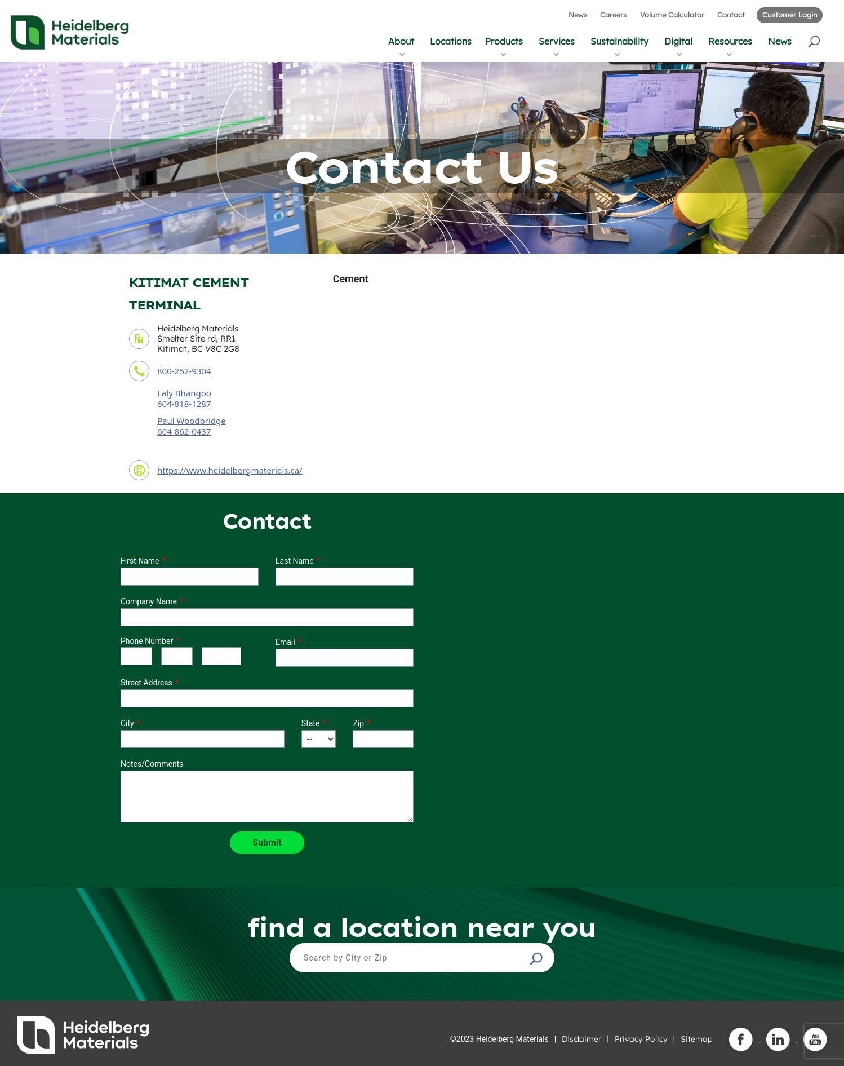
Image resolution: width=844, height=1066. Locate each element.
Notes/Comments (152, 763)
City (127, 723)
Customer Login (789, 14)
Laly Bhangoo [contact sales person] (184, 393)
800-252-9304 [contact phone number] (184, 371)
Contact (731, 14)
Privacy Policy (641, 1039)
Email (285, 642)
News (577, 14)
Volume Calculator (672, 14)
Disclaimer (581, 1039)
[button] (815, 41)
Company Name (149, 601)
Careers (613, 14)
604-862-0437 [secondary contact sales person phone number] (184, 431)
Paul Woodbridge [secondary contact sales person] (191, 420)
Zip (358, 723)
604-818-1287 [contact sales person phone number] (184, 404)
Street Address (146, 682)
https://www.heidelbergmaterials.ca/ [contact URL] (230, 470)
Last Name (295, 560)
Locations (451, 41)
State (310, 723)
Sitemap (697, 1039)
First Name (140, 560)
